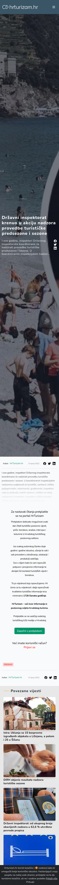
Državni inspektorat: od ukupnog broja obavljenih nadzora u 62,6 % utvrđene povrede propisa (27, 827)
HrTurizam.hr (16, 463)
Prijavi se (29, 647)
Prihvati (30, 882)
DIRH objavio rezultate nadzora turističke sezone (23, 781)
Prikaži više (51, 878)
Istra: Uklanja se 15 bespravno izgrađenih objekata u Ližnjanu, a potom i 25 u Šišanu (28, 736)
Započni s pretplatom (29, 631)
